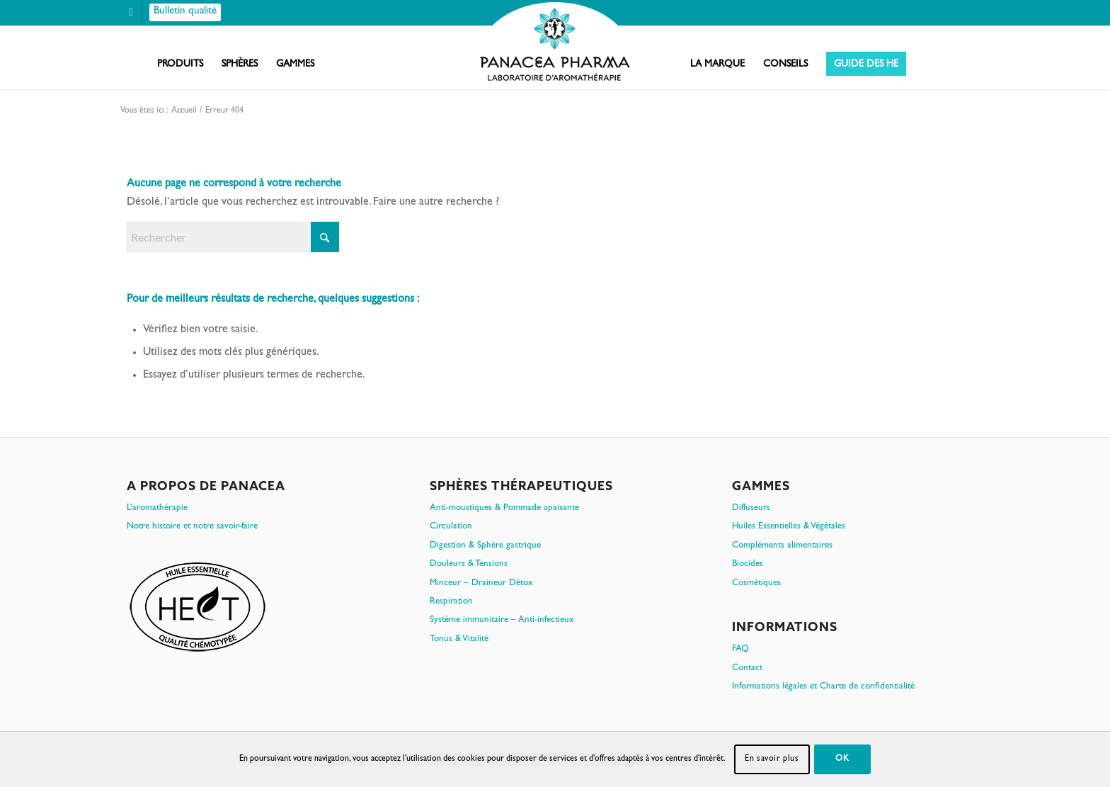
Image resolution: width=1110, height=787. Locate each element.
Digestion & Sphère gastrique (485, 545)
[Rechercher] (233, 237)
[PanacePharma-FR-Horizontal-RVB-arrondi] (555, 43)
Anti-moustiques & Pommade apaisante (504, 508)
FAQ (740, 649)
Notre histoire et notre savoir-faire (192, 526)
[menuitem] (180, 64)
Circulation (451, 526)
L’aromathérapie (157, 508)
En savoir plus (772, 759)
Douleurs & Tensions (469, 564)
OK (842, 759)
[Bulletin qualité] (185, 12)
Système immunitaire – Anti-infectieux (502, 620)
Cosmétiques (756, 583)
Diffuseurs (751, 508)
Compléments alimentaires (782, 545)
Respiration (451, 601)
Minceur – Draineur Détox (481, 583)
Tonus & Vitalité (459, 639)
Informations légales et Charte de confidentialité (823, 686)
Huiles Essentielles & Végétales (788, 526)
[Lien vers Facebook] (131, 12)
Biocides (747, 564)
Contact (747, 668)
